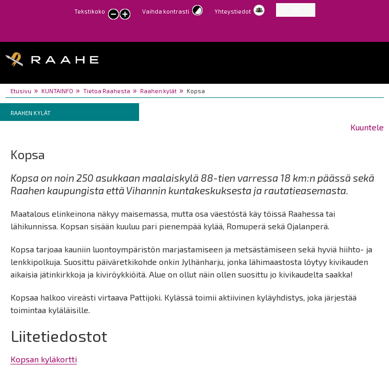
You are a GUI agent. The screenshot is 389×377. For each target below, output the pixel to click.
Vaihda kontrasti (165, 11)
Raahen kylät (158, 90)
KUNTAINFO (57, 90)
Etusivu (20, 90)
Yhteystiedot (232, 11)
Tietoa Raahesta (106, 90)
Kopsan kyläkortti (43, 359)
